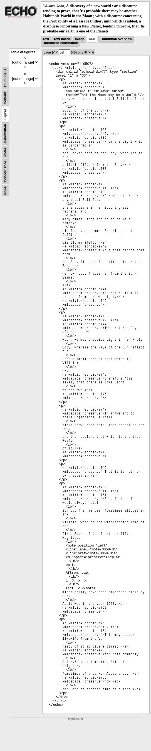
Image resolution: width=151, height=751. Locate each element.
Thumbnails (5, 78)
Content (5, 98)
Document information (60, 43)
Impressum (75, 718)
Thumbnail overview (116, 39)
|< (53, 52)
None (5, 190)
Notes (5, 151)
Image (80, 39)
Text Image (62, 39)
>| (92, 52)
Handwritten (5, 133)
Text (46, 39)
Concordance (5, 171)
